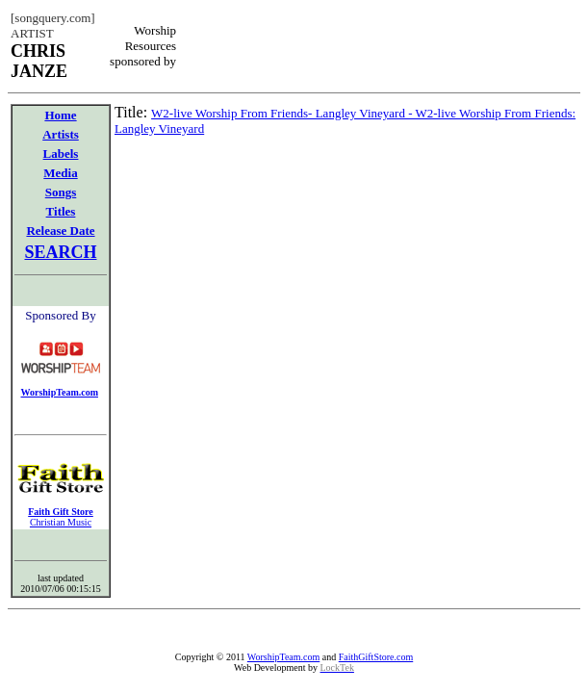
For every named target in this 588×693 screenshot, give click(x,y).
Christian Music (60, 522)
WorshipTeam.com (283, 657)
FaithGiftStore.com (376, 657)
